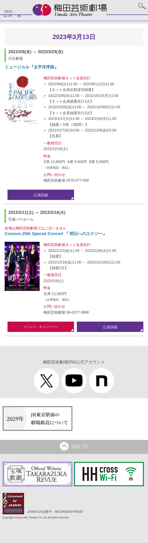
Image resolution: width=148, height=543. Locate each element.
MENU (8, 11)
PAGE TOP (74, 447)
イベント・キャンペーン (41, 327)
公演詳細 (40, 195)
